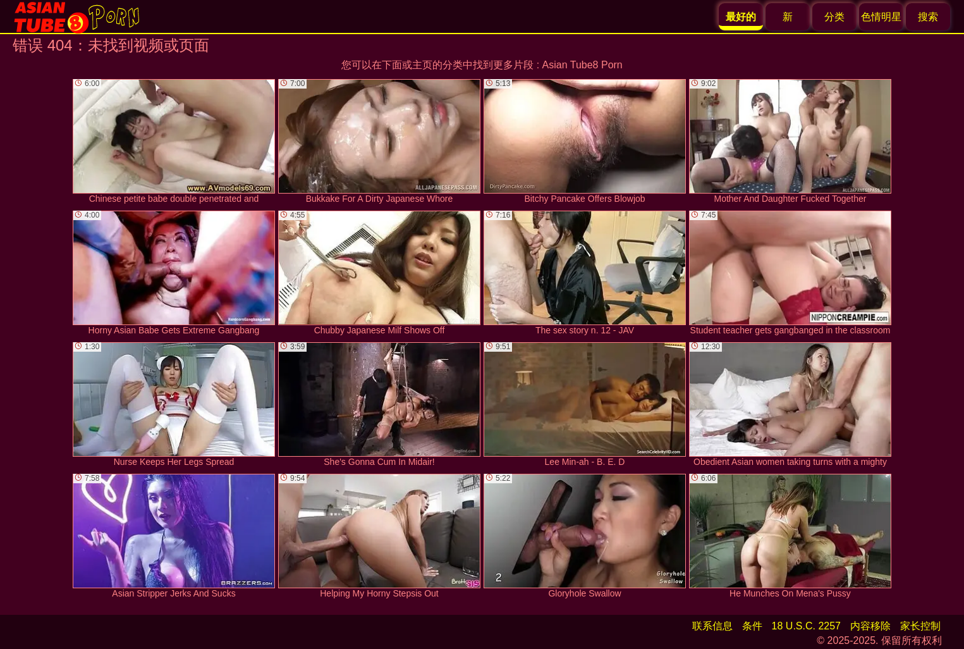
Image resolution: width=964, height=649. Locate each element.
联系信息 (712, 626)
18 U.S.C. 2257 (806, 626)
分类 (834, 16)
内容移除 (870, 626)
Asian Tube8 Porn (582, 64)
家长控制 (920, 626)
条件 (752, 626)
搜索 (928, 16)
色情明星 (881, 16)
